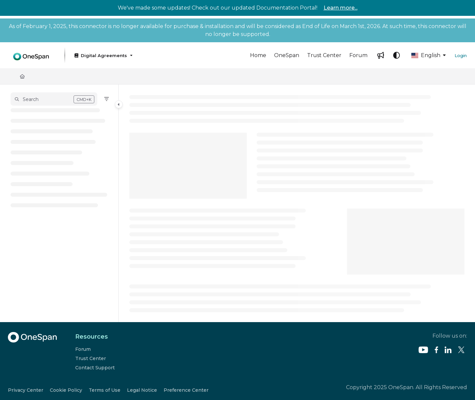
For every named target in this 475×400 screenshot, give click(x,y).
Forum (83, 349)
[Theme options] (396, 55)
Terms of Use (104, 390)
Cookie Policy (66, 390)
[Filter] (107, 99)
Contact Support (95, 368)
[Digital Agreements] (103, 55)
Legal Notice (142, 390)
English (425, 55)
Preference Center (186, 390)
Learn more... (341, 8)
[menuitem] (258, 55)
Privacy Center (25, 390)
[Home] (22, 76)
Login (461, 55)
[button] (31, 55)
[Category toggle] (119, 104)
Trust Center (90, 358)
